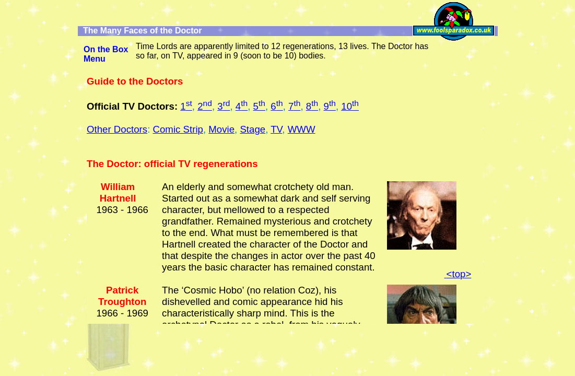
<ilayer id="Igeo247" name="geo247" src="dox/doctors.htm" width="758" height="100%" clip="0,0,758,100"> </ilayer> (285, 200)
